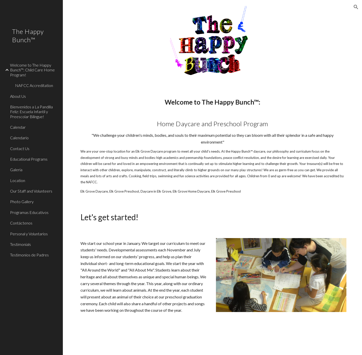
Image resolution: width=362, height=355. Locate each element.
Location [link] (17, 180)
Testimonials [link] (20, 244)
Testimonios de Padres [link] (29, 254)
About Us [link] (18, 96)
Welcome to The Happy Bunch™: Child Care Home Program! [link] (32, 70)
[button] (356, 7)
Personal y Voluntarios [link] (29, 233)
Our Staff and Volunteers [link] (31, 191)
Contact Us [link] (19, 148)
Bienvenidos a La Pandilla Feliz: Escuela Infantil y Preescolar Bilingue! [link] (31, 111)
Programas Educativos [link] (29, 212)
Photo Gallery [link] (22, 201)
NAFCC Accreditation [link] (34, 85)
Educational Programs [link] (29, 159)
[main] (212, 145)
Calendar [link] (18, 127)
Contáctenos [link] (21, 222)
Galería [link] (16, 169)
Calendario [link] (19, 137)
